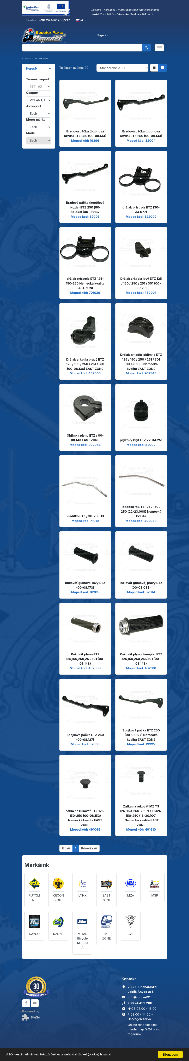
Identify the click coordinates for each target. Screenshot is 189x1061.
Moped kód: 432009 (85, 668)
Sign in (102, 35)
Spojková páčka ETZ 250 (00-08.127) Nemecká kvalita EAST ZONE (141, 735)
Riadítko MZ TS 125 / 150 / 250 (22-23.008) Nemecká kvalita (141, 511)
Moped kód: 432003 (85, 373)
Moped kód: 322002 (141, 217)
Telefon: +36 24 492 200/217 (47, 20)
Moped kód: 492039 (141, 521)
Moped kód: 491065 (85, 829)
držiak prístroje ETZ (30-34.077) (141, 209)
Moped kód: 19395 (141, 744)
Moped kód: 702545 (141, 373)
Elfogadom (170, 1054)
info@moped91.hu (141, 997)
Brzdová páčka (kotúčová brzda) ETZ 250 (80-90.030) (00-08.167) (85, 207)
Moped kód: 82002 (141, 445)
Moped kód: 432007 (141, 293)
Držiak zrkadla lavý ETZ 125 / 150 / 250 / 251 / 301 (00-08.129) (141, 283)
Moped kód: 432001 (141, 668)
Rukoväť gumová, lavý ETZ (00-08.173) (85, 585)
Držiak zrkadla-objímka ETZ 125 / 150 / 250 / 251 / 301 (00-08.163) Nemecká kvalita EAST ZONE (141, 362)
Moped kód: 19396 (85, 141)
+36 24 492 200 (140, 1003)
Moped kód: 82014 (141, 592)
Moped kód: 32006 (85, 217)
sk (80, 20)
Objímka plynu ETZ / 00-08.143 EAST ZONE (85, 437)
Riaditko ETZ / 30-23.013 (85, 516)
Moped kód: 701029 (85, 293)
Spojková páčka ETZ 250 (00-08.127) (85, 737)
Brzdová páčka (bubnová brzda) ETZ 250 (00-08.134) (85, 133)
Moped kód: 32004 (141, 141)
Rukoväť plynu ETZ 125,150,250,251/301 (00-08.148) (85, 659)
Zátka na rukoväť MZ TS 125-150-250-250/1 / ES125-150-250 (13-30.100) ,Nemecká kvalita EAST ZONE (141, 815)
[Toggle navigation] (159, 47)
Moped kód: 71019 (85, 521)
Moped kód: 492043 (85, 445)
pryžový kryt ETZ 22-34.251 (141, 440)
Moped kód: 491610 (141, 829)
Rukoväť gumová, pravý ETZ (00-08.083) (141, 585)
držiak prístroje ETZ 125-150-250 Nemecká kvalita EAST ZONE (85, 283)
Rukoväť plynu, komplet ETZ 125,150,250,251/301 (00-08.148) (141, 659)
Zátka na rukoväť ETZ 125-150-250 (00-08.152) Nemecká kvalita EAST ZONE (85, 818)
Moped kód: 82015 (85, 592)
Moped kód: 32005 (85, 744)
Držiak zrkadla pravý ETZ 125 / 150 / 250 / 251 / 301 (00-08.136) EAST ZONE (85, 364)
